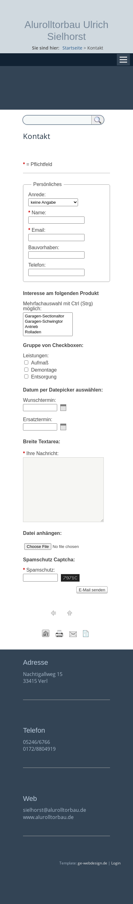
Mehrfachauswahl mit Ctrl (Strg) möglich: (58, 306)
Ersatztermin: (37, 419)
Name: (37, 212)
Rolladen (47, 332)
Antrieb (47, 327)
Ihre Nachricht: (41, 453)
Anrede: (37, 194)
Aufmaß (39, 362)
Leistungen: (36, 355)
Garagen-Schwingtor (47, 321)
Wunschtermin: (39, 400)
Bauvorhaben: (43, 247)
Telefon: (37, 265)
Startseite (72, 48)
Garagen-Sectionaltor (47, 316)
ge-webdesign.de (92, 863)
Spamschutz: (39, 570)
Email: (36, 230)
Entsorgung (44, 376)
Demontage (44, 370)
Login (116, 863)
